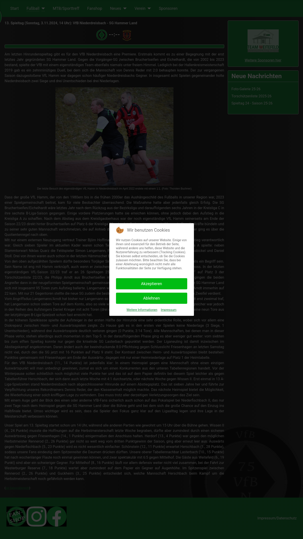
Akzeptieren (151, 283)
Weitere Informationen (141, 310)
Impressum (168, 310)
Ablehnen (151, 298)
